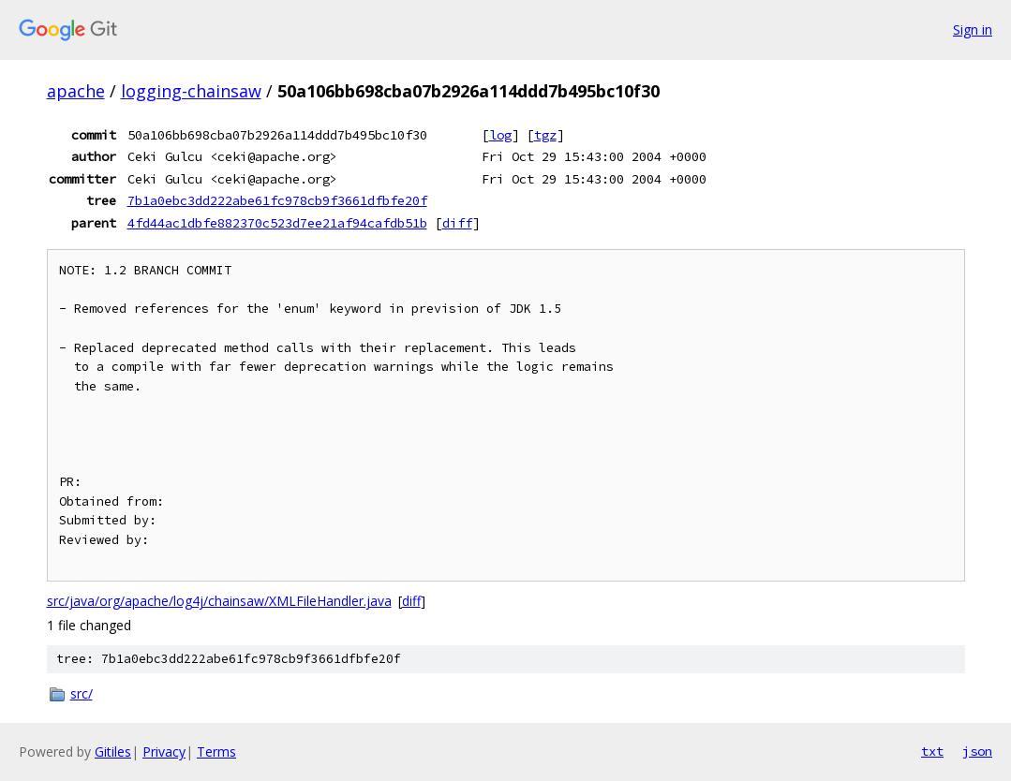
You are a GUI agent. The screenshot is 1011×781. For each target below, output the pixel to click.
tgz (545, 134)
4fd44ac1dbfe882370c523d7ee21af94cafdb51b (277, 222)
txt (932, 751)
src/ (81, 693)
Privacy (164, 751)
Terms (216, 751)
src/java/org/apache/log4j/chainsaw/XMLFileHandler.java (219, 601)
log (500, 134)
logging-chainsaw (191, 91)
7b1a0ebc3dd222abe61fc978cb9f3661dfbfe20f (277, 200)
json (977, 751)
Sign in (972, 29)
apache (76, 91)
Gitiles (113, 751)
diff (457, 222)
